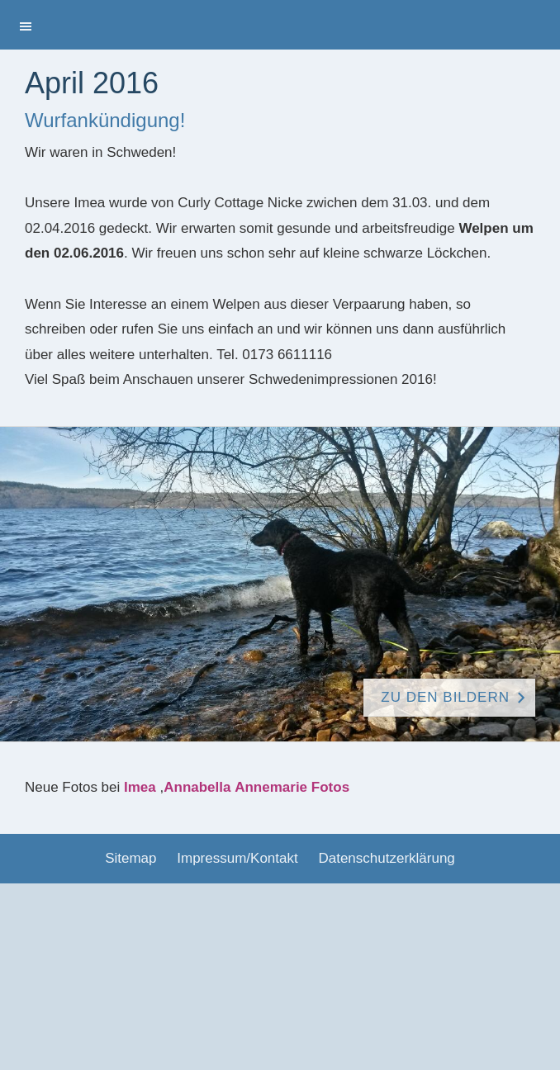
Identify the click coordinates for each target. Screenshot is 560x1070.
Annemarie (271, 787)
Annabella (197, 787)
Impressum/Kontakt (237, 858)
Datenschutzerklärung (386, 858)
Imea (140, 787)
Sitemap (130, 858)
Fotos (330, 787)
